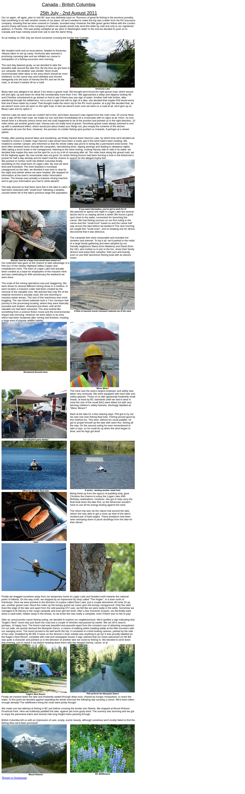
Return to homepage (14, 777)
